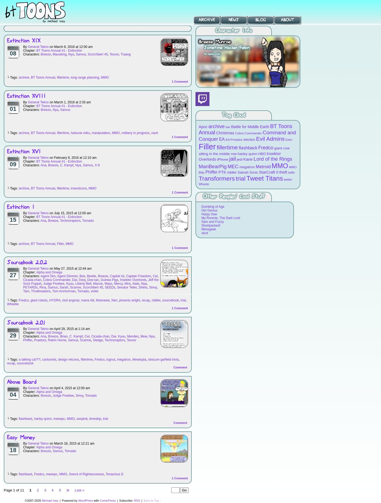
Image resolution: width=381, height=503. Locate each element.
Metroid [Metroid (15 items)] (263, 166)
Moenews (102, 300)
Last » (79, 490)
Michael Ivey (50, 500)
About (287, 20)
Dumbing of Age (212, 207)
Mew (143, 336)
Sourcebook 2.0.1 (26, 323)
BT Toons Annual (43, 77)
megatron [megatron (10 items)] (247, 167)
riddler (156, 300)
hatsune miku (80, 133)
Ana (43, 165)
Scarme (75, 287)
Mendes (133, 336)
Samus (81, 54)
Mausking (59, 54)
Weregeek (208, 229)
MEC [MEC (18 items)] (232, 166)
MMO (105, 77)
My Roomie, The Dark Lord (220, 218)
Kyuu (69, 284)
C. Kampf (66, 165)
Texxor (114, 54)
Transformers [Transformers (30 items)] (217, 178)
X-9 (97, 165)
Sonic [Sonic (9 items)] (254, 172)
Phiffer (27, 340)
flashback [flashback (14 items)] (248, 147)
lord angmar (70, 300)
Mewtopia (139, 359)
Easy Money (21, 438)
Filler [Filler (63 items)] (207, 146)
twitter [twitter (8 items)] (288, 179)
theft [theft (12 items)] (283, 172)
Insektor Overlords (133, 280)
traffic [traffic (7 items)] (291, 172)
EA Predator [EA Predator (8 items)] (234, 139)
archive (24, 77)
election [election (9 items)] (249, 140)
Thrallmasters (41, 291)
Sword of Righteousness (86, 474)
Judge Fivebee (54, 284)
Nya (71, 54)
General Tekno (38, 47)
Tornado (88, 221)
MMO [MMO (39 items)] (280, 166)
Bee (82, 276)
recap (146, 300)
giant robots (39, 300)
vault (154, 133)
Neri (114, 300)
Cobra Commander (56, 280)
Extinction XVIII (26, 96)
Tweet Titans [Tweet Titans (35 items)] (264, 178)
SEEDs (110, 287)
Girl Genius (209, 210)
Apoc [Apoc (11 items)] (203, 127)
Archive (207, 20)
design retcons (68, 359)
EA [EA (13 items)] (222, 139)
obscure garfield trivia (163, 359)
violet (94, 291)
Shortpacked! (210, 225)
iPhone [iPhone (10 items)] (222, 159)
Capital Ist (117, 276)
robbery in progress (135, 133)
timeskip (95, 419)
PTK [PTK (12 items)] (222, 172)
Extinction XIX (23, 41)
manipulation (101, 133)
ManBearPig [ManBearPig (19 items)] (213, 166)
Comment (180, 81)
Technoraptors (70, 221)
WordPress (85, 500)
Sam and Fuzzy (212, 222)
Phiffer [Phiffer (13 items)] (211, 172)
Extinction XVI (24, 152)
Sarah (64, 287)
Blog (260, 20)
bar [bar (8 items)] (228, 127)
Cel (155, 276)
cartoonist (49, 359)
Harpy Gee (209, 214)
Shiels (142, 287)
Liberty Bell (83, 284)
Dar (74, 280)
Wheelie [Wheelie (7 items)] (204, 184)
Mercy (118, 284)
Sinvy (153, 287)
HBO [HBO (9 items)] (262, 154)
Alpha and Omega (49, 272)
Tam (26, 291)
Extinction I (20, 207)
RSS (137, 500)
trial (183, 300)
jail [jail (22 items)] (232, 159)
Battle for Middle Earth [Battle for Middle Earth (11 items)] (250, 127)
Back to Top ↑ (152, 500)
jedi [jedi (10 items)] (240, 159)
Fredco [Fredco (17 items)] (265, 147)
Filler (60, 244)
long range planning (85, 77)
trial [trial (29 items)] (240, 178)
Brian (63, 336)
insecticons (79, 188)
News (234, 20)
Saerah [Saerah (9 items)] (243, 172)
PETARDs (30, 287)
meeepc (59, 419)
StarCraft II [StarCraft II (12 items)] (268, 172)
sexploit (81, 419)
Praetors (40, 340)
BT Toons (40, 12)
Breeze (46, 54)
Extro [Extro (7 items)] (289, 139)
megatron (124, 359)
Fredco (24, 300)
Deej (82, 280)
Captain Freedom (138, 276)
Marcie (98, 284)
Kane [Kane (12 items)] (248, 159)
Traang (125, 54)
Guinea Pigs (109, 280)
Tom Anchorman (64, 291)
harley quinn (43, 419)
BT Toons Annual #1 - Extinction (59, 50)
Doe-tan (93, 280)
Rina (42, 287)
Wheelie (13, 304)
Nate (136, 284)
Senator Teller (127, 287)
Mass (108, 284)
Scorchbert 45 (98, 54)
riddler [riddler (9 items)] (232, 172)
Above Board (21, 382)
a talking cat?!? (30, 359)
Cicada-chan (32, 280)
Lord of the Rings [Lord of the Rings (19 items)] (273, 159)
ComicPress (108, 500)
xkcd (204, 233)
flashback (26, 419)
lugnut (110, 359)
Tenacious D (114, 474)
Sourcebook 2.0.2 (27, 263)
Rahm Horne (57, 340)
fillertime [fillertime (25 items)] (227, 147)
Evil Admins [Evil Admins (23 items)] (270, 139)
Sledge (98, 340)
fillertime (63, 77)
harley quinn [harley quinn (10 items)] (248, 154)
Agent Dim (48, 276)
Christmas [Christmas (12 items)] (225, 133)
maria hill (87, 300)
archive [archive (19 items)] (216, 126)
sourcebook (170, 300)
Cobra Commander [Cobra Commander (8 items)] (248, 133)
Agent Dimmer (67, 276)
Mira (127, 284)
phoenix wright (129, 300)
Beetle (91, 276)
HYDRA (54, 300)
